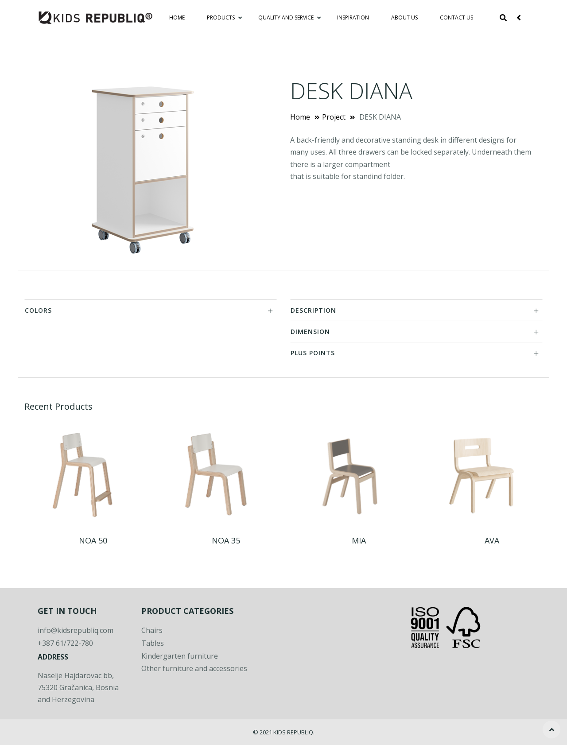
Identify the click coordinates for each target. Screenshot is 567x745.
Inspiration (353, 17)
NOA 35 (226, 540)
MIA (359, 540)
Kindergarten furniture (179, 656)
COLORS (149, 310)
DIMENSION (415, 331)
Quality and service (286, 17)
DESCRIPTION (415, 310)
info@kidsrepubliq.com (75, 630)
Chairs (152, 630)
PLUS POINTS (415, 353)
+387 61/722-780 (65, 643)
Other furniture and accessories (194, 668)
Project (334, 117)
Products (221, 17)
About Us (404, 17)
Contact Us (456, 17)
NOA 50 (93, 540)
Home (177, 17)
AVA (492, 540)
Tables (152, 643)
